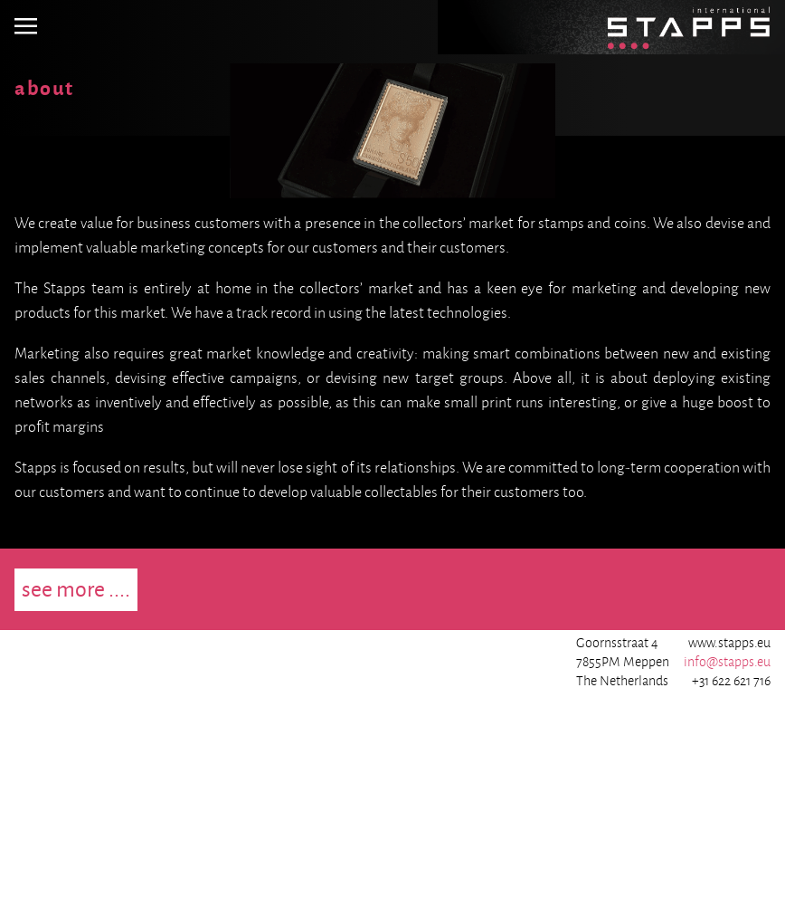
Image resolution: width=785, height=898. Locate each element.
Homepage (639, 12)
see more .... (76, 589)
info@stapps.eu (727, 661)
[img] (25, 27)
